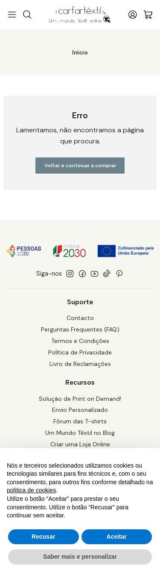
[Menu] (12, 15)
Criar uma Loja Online (80, 444)
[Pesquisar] (27, 15)
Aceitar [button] (117, 536)
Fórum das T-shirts (80, 421)
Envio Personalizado (80, 410)
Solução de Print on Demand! (80, 399)
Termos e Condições (80, 341)
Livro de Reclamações (80, 364)
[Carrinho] (148, 15)
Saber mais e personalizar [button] (80, 556)
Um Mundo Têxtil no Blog (80, 433)
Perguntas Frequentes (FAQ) (80, 329)
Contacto (80, 318)
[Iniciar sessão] (133, 15)
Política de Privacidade (80, 352)
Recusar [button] (43, 536)
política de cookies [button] (31, 490)
